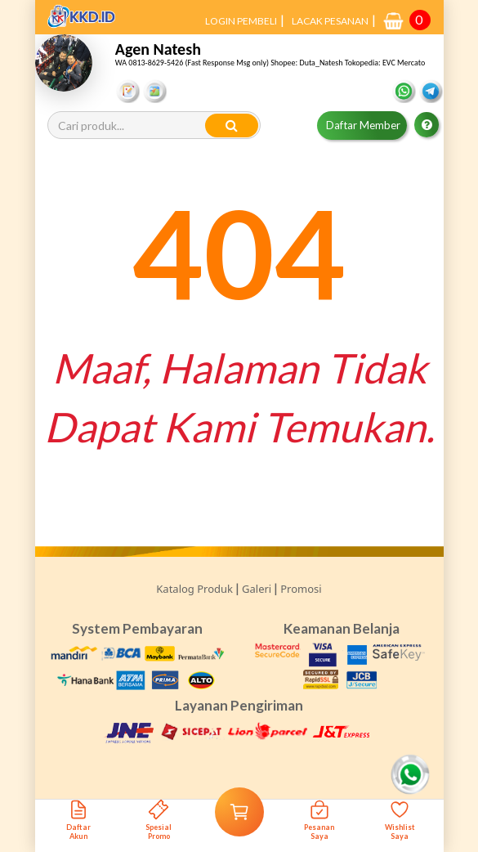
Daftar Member (363, 125)
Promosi (300, 588)
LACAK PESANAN (330, 21)
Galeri (256, 588)
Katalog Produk (194, 588)
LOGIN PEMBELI (241, 21)
